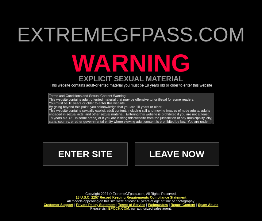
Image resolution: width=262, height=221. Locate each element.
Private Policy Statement (95, 205)
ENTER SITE (85, 154)
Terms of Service (131, 205)
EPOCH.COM (118, 208)
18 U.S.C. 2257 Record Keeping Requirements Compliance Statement (131, 197)
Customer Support (58, 205)
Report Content (183, 205)
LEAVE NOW (176, 154)
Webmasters (158, 205)
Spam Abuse (208, 205)
